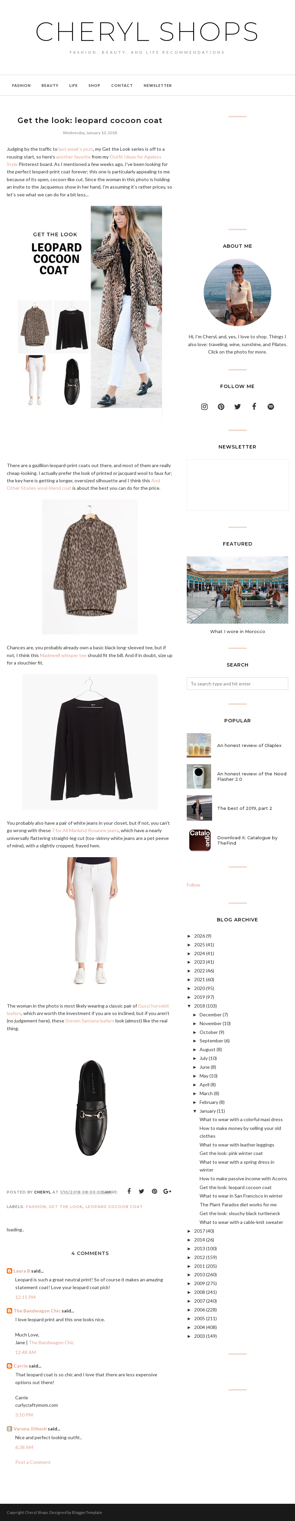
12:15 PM (25, 1297)
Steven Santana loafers (89, 1020)
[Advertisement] (237, 173)
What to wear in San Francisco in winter (241, 1196)
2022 (199, 970)
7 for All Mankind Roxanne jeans (85, 830)
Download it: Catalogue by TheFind (247, 840)
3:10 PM (24, 1415)
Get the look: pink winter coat (231, 1153)
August (207, 1049)
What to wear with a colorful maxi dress (241, 1119)
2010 (199, 1274)
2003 (199, 1336)
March (206, 1093)
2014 (199, 1239)
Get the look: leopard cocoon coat (236, 1187)
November (211, 1023)
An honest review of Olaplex (249, 745)
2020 (199, 988)
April (204, 1084)
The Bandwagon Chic (37, 1310)
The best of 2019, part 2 (244, 808)
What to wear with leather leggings (237, 1145)
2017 (199, 1231)
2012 (199, 1257)
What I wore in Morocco (237, 631)
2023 (199, 962)
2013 (199, 1248)
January (208, 1111)
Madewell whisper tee (63, 655)
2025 (199, 944)
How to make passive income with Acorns (243, 1178)
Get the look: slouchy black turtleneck (240, 1213)
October (209, 1032)
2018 (199, 1006)
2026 (199, 936)
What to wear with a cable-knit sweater (241, 1222)
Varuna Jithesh (30, 1428)
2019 (199, 997)
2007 (199, 1301)
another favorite (73, 157)
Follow (193, 885)
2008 (199, 1292)
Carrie (21, 1366)
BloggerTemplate (87, 1512)
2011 (199, 1266)
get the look (66, 1206)
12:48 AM (25, 1352)
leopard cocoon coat (114, 1206)
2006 (199, 1309)
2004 (199, 1327)
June (205, 1067)
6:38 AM (24, 1447)
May (204, 1076)
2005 (199, 1318)
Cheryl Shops (147, 31)
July (204, 1058)
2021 (199, 979)
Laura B (22, 1271)
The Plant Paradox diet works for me (238, 1204)
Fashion (36, 1206)
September (211, 1040)
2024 (199, 953)
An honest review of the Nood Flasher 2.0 (252, 776)
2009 (199, 1283)
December (211, 1014)
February (209, 1102)
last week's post (76, 149)
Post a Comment (33, 1462)
